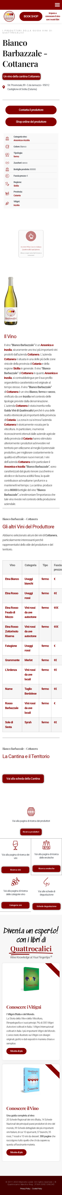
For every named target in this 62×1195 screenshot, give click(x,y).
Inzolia (16, 205)
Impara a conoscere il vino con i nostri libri (52, 16)
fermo (16, 156)
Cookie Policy (37, 1189)
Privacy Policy (25, 1189)
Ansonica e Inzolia (22, 140)
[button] (57, 5)
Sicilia (16, 185)
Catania (17, 195)
